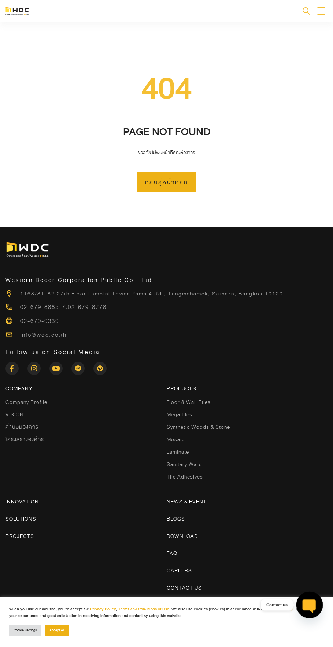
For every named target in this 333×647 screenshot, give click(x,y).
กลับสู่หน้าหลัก (166, 182)
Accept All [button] (56, 630)
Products (181, 388)
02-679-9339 (39, 321)
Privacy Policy (103, 609)
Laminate (178, 452)
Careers (179, 570)
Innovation (22, 502)
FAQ (172, 553)
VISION (14, 414)
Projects (19, 536)
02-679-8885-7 (43, 307)
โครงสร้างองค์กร (24, 439)
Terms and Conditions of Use (143, 609)
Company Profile (26, 402)
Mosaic (176, 439)
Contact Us (184, 588)
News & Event (187, 502)
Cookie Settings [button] (25, 630)
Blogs (176, 519)
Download (182, 536)
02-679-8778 (87, 307)
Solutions (20, 519)
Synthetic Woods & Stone (198, 427)
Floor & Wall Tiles (189, 402)
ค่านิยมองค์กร (21, 427)
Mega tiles (179, 414)
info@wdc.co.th (43, 335)
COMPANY (19, 388)
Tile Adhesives (185, 477)
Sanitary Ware (184, 464)
